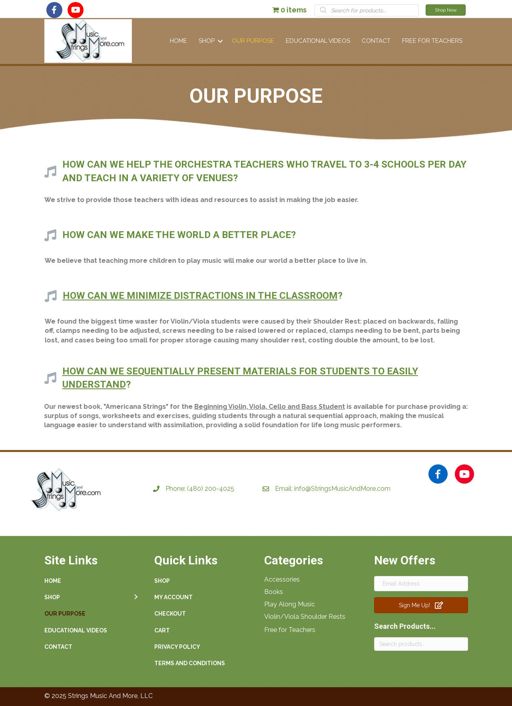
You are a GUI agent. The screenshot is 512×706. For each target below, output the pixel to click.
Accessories (282, 579)
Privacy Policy (177, 647)
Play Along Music (289, 604)
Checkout (170, 613)
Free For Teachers (432, 40)
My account (173, 597)
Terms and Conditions (189, 663)
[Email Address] (421, 583)
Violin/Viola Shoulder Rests (304, 616)
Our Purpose (253, 40)
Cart (162, 630)
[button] (54, 10)
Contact (376, 40)
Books (273, 592)
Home (178, 40)
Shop (207, 40)
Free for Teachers (289, 630)
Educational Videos (318, 40)
